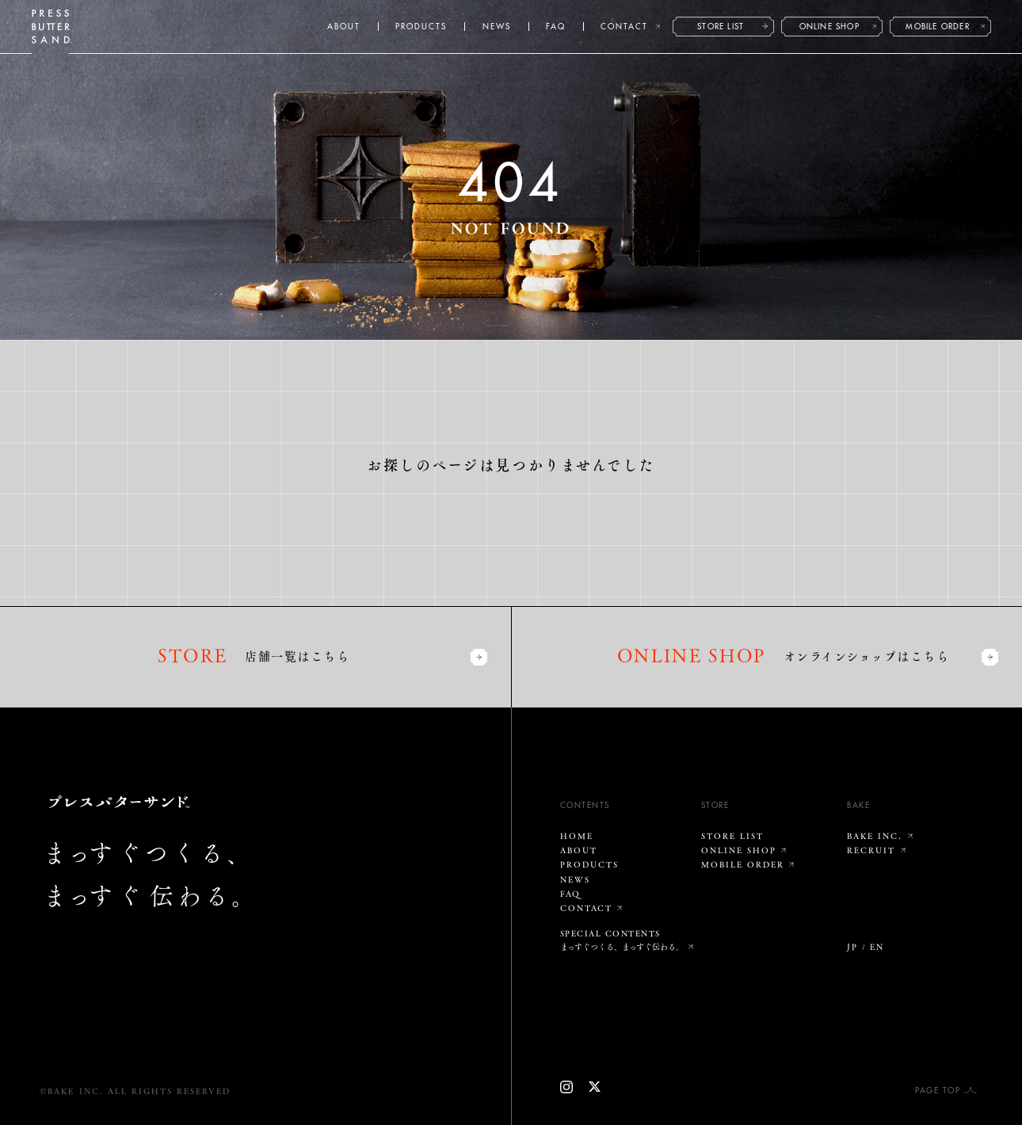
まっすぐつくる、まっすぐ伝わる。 (622, 947)
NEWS (496, 27)
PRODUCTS (421, 27)
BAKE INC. (874, 836)
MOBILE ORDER (938, 27)
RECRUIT (871, 850)
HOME (576, 836)
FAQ (556, 27)
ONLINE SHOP (829, 27)
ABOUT (343, 27)
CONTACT (624, 27)
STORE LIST (720, 27)
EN (877, 947)
